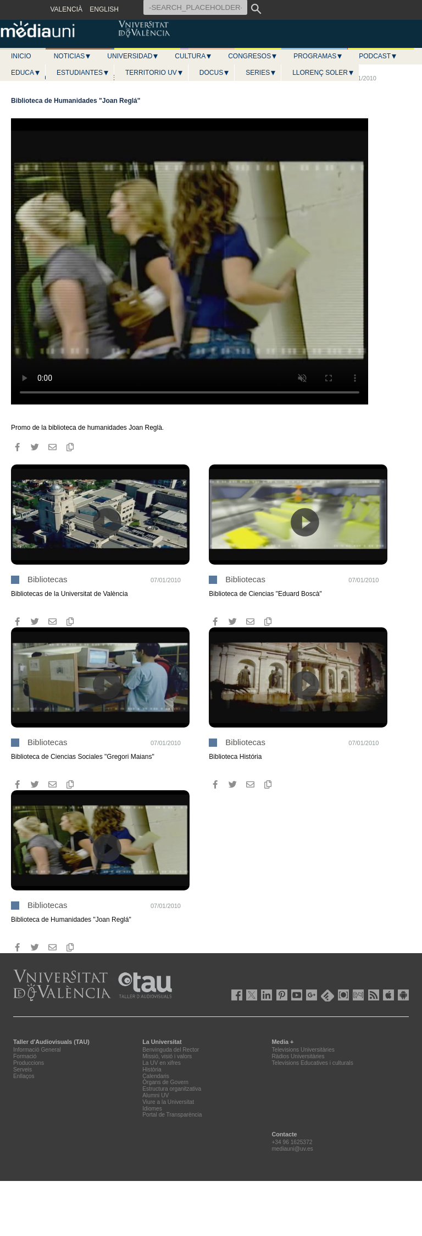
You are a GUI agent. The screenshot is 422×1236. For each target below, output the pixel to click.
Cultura (193, 56)
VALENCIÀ (66, 9)
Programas (318, 56)
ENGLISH (104, 9)
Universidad (133, 56)
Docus (214, 72)
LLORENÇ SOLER (323, 72)
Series (261, 72)
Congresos (252, 56)
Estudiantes (83, 72)
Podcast (378, 56)
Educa (26, 72)
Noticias (73, 56)
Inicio (21, 56)
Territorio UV (154, 72)
